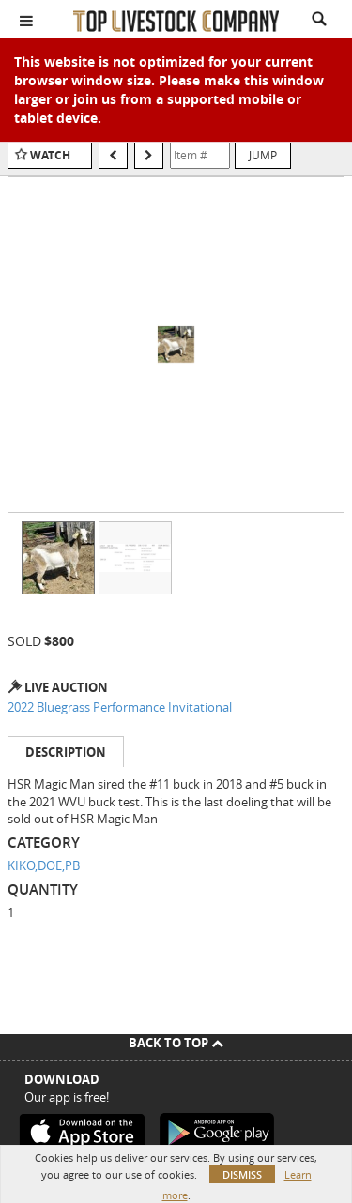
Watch (50, 155)
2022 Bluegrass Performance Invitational (120, 707)
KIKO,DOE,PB (44, 865)
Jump (263, 154)
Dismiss (242, 1174)
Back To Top (176, 1042)
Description (65, 752)
